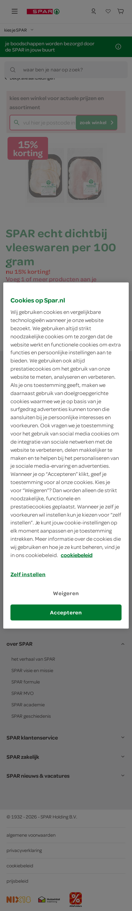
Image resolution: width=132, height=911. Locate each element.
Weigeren (66, 593)
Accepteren (66, 612)
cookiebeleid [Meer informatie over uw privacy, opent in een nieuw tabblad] (76, 554)
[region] (66, 455)
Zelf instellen (28, 574)
